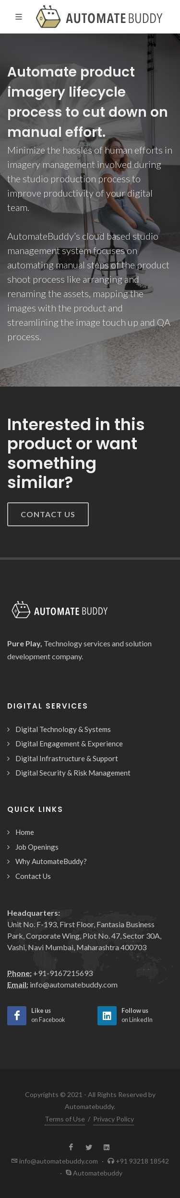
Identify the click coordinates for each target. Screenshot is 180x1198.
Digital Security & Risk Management (73, 772)
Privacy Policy (113, 1119)
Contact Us (48, 514)
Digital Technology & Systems (63, 729)
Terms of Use (65, 1119)
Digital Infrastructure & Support (66, 758)
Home (24, 832)
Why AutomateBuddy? (51, 861)
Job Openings (37, 847)
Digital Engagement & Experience (69, 743)
